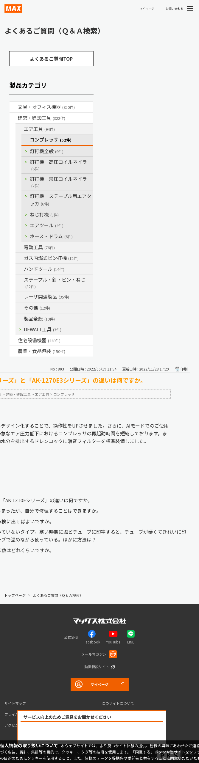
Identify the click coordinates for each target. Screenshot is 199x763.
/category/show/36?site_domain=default (13, 340)
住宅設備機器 (39, 340)
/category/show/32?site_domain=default (19, 297)
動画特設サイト (96, 666)
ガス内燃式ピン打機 (51, 257)
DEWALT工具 (42, 329)
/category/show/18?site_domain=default (13, 118)
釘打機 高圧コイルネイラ (58, 165)
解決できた (57, 732)
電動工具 (39, 247)
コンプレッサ (50, 139)
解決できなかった (126, 732)
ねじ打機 (44, 214)
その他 (37, 307)
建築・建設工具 (41, 117)
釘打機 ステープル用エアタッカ (60, 199)
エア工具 (39, 128)
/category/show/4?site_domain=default (13, 107)
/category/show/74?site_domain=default (19, 269)
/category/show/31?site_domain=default (19, 280)
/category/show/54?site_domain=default (19, 129)
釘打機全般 (46, 151)
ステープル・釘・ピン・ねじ (54, 282)
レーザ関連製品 (46, 296)
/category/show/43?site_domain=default (13, 351)
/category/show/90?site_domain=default (19, 319)
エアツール (46, 225)
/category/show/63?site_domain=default (19, 247)
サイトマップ (15, 703)
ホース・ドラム (51, 236)
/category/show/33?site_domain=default (19, 258)
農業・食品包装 (41, 350)
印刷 (184, 368)
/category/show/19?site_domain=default (19, 308)
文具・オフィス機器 (46, 106)
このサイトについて (118, 703)
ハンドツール (44, 268)
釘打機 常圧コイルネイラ (58, 182)
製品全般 (39, 318)
